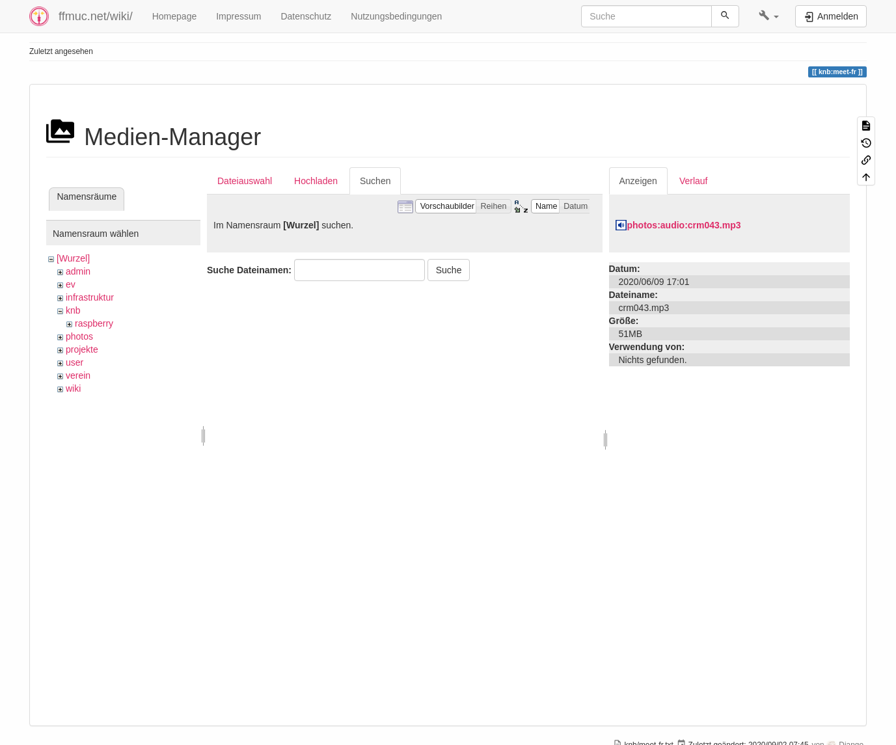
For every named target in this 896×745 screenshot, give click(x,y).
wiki (73, 388)
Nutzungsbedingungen (396, 16)
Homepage (174, 16)
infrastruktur (90, 297)
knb (73, 310)
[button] (769, 16)
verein (78, 375)
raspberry (94, 323)
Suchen (375, 181)
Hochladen (316, 181)
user (74, 362)
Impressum (238, 16)
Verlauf (693, 181)
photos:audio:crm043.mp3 (684, 225)
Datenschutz (305, 16)
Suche (449, 270)
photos (79, 336)
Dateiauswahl (244, 181)
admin (78, 271)
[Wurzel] (73, 258)
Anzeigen (638, 181)
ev (70, 284)
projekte (82, 349)
